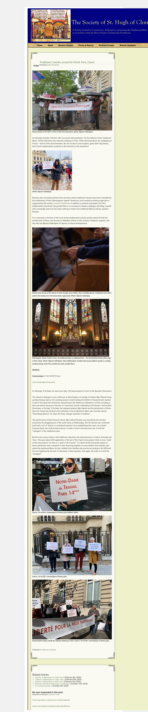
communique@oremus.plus (43, 382)
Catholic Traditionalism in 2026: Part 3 (49, 677)
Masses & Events (65, 45)
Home (39, 45)
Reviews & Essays (106, 45)
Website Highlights (128, 45)
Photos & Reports (85, 45)
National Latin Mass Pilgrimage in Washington (52, 684)
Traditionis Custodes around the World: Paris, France (67, 62)
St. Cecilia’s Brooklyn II (43, 686)
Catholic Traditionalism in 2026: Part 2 (49, 680)
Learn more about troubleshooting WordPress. (51, 706)
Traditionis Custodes (48, 650)
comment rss (52, 694)
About (50, 45)
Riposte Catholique (50, 223)
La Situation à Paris (68, 221)
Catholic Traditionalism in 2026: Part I (49, 682)
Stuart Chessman (53, 65)
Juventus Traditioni (61, 203)
